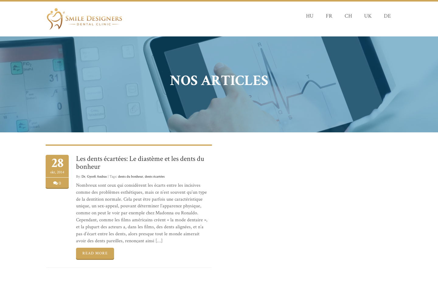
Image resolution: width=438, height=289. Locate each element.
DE (387, 15)
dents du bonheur (130, 176)
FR (329, 15)
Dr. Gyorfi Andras (94, 176)
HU (310, 15)
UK (368, 15)
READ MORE (95, 253)
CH (348, 15)
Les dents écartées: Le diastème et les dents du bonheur (140, 162)
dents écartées (155, 176)
